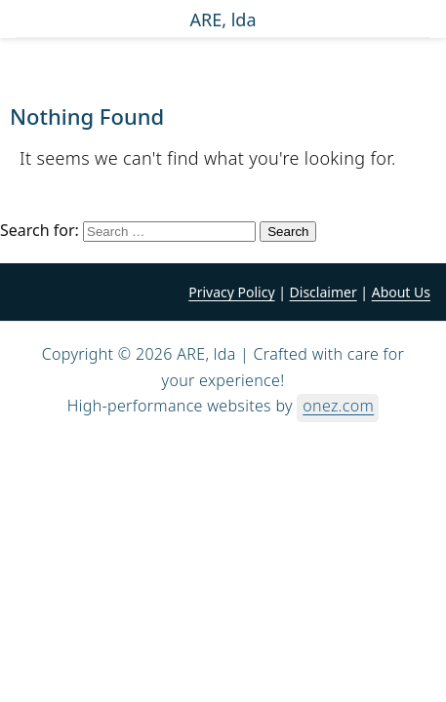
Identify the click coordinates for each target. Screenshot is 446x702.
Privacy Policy (231, 292)
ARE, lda (222, 20)
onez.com (338, 405)
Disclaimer (323, 292)
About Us (401, 292)
